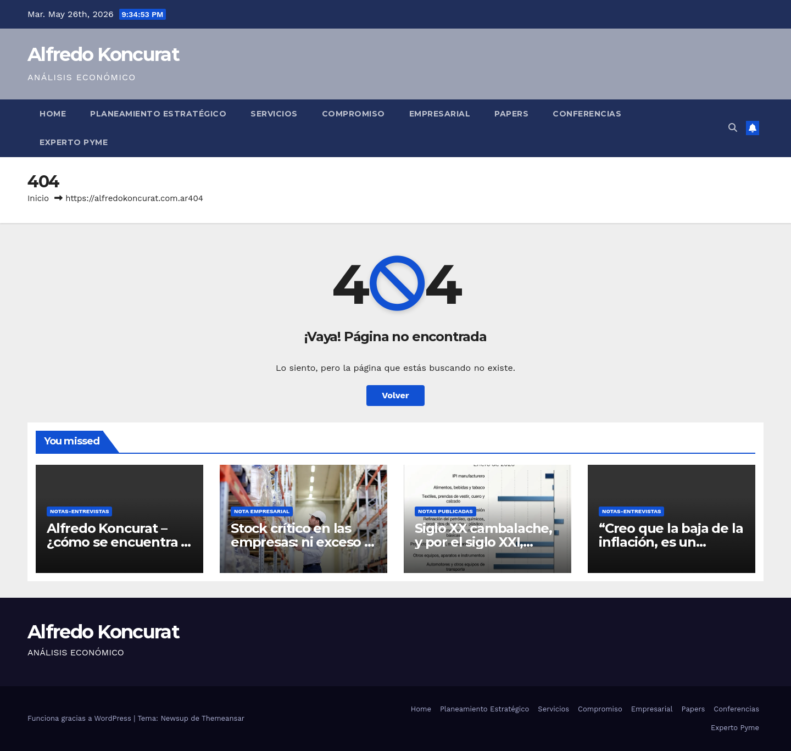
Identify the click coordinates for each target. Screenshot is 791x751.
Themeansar (223, 718)
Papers (511, 114)
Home (53, 114)
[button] (732, 128)
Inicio (38, 198)
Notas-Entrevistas (79, 511)
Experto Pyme (74, 142)
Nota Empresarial (261, 511)
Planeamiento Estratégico (158, 114)
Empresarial (440, 114)
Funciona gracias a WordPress (80, 718)
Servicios (274, 114)
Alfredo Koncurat (103, 54)
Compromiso (353, 114)
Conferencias (587, 114)
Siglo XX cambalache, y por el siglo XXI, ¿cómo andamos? (483, 542)
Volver (395, 395)
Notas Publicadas (445, 511)
